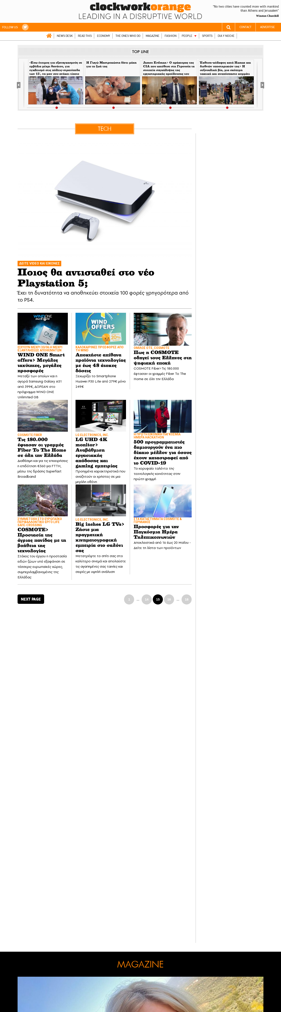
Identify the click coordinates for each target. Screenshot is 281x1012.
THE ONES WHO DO (127, 36)
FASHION (171, 36)
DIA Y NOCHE (226, 36)
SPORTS (207, 36)
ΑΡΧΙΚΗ (49, 35)
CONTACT (245, 27)
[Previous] (21, 84)
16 (169, 599)
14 (147, 599)
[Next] (260, 84)
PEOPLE (187, 36)
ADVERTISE (267, 27)
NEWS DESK (65, 36)
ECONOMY (103, 36)
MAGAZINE (152, 36)
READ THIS (85, 36)
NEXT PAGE (31, 599)
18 (187, 599)
